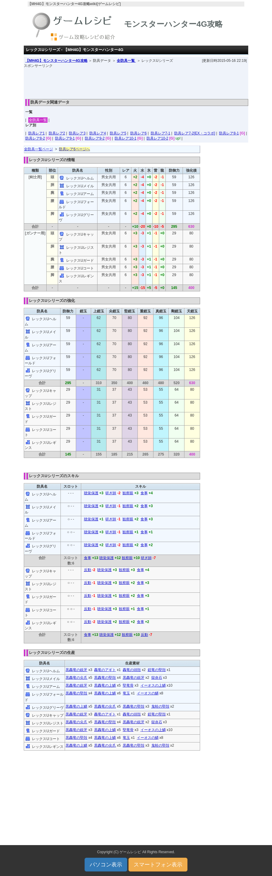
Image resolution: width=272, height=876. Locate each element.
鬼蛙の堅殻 (160, 706)
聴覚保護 (91, 493)
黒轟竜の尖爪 (76, 678)
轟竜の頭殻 (132, 670)
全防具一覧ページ (38, 149)
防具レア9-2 (94, 138)
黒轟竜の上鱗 (105, 685)
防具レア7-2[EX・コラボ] (194, 133)
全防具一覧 (126, 61)
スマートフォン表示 (158, 865)
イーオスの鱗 (148, 693)
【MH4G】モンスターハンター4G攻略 (56, 61)
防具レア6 (138, 133)
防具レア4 (97, 133)
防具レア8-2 (35, 138)
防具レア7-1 (160, 133)
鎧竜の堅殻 (157, 670)
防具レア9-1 (65, 138)
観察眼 (127, 493)
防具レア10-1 (125, 138)
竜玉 (126, 693)
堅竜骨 (128, 685)
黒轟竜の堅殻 (105, 678)
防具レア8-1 (229, 133)
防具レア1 (36, 133)
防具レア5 (118, 133)
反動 (87, 570)
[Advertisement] (136, 81)
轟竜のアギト (105, 670)
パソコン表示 (106, 865)
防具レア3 (77, 133)
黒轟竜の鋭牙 (76, 670)
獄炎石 (156, 678)
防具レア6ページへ (74, 149)
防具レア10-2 (157, 138)
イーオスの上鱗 (153, 685)
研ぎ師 (110, 493)
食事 (144, 493)
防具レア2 (57, 133)
